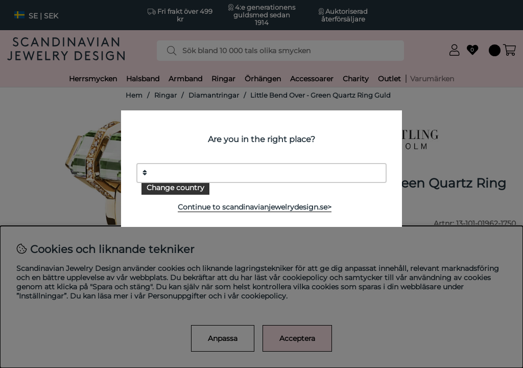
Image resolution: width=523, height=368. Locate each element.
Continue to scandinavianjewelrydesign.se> (254, 207)
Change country (175, 187)
